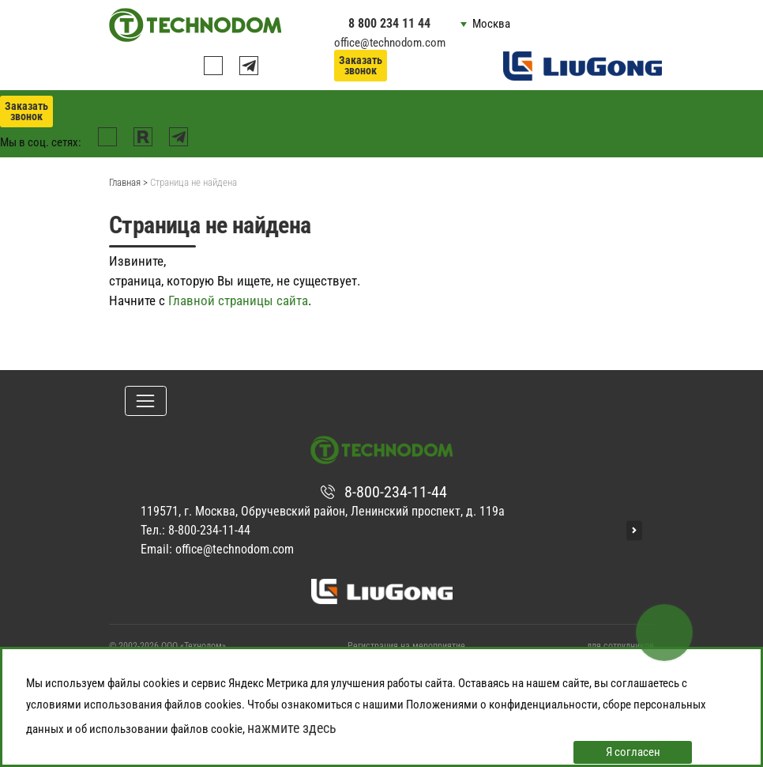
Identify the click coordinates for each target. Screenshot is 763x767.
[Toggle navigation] (146, 401)
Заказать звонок (360, 65)
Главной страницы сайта (238, 300)
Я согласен (633, 752)
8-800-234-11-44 (395, 491)
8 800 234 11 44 (389, 23)
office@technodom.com (389, 43)
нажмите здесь (291, 728)
